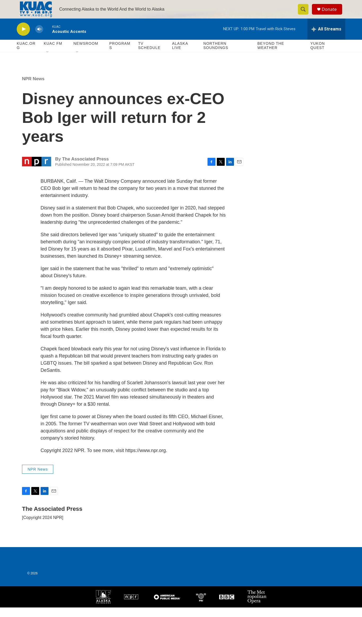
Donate (332, 14)
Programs (119, 55)
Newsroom (85, 53)
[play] (23, 38)
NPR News (33, 88)
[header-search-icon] (305, 14)
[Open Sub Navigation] (48, 61)
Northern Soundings (215, 55)
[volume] (39, 38)
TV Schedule (149, 55)
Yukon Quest (317, 55)
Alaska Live (180, 55)
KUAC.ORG (26, 55)
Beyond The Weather (270, 55)
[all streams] (326, 38)
